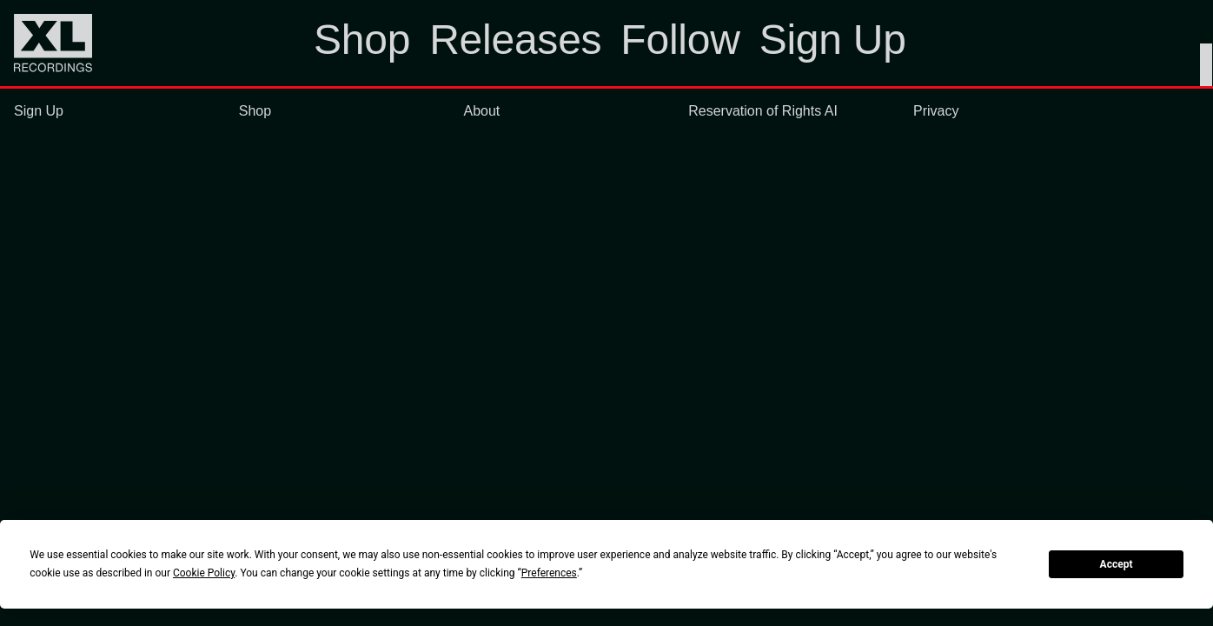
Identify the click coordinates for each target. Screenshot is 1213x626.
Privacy (935, 110)
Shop (255, 110)
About (482, 110)
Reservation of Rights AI (763, 110)
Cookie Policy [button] (204, 573)
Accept (1116, 564)
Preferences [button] (549, 573)
